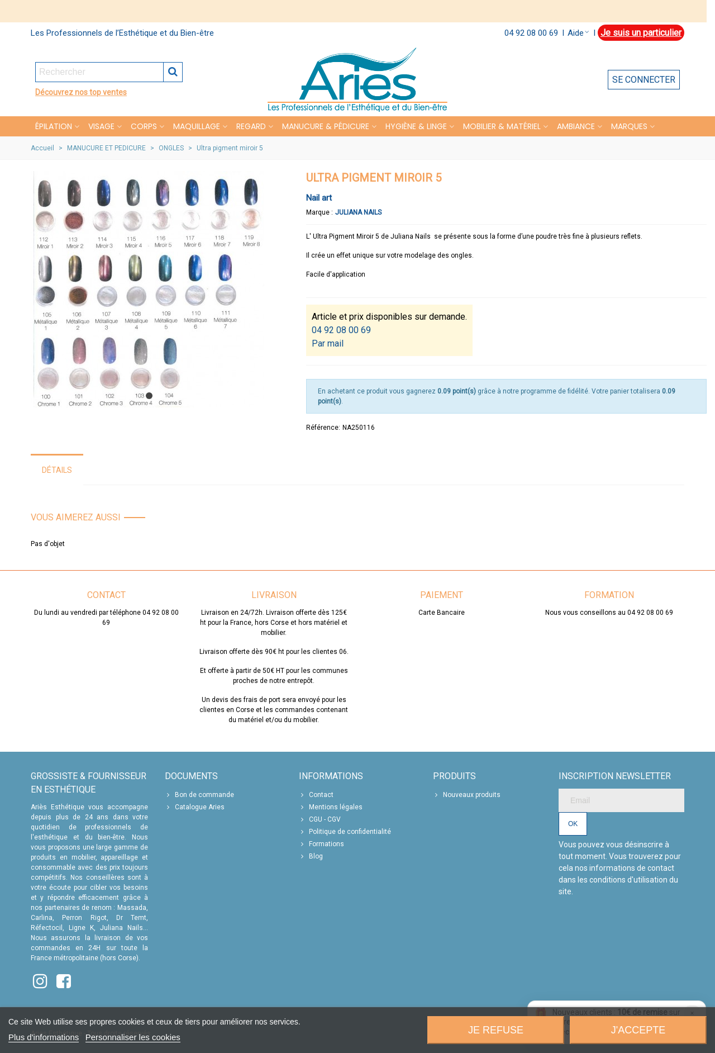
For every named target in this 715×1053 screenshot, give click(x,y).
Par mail (328, 343)
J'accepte (638, 1030)
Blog (311, 856)
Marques (629, 126)
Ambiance (576, 126)
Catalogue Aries (195, 807)
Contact (316, 795)
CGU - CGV (320, 819)
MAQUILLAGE (196, 126)
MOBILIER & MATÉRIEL (502, 126)
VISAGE (101, 126)
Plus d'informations (43, 1037)
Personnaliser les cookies (132, 1037)
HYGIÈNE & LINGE (416, 126)
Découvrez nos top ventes (81, 92)
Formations (321, 844)
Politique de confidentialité (345, 832)
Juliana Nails (358, 212)
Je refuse (495, 1030)
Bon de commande (199, 795)
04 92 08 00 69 (531, 33)
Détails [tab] (57, 470)
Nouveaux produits (466, 795)
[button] (149, 395)
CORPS (144, 126)
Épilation (53, 126)
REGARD (251, 126)
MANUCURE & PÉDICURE (325, 126)
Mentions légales (331, 807)
